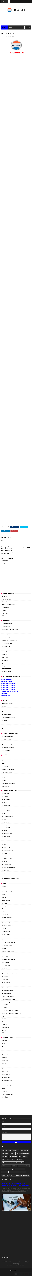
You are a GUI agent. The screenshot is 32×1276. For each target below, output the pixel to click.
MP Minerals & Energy (7, 850)
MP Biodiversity (6, 805)
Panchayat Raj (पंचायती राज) (9, 640)
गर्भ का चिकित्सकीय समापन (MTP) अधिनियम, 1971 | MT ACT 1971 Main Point (15, 1185)
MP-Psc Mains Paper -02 (8, 685)
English (4, 948)
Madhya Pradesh (6, 681)
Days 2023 (4, 1057)
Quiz (18, 36)
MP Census (5, 808)
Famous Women (6, 739)
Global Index (5, 979)
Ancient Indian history (7, 703)
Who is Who (5, 613)
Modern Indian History (7, 726)
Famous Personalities (7, 736)
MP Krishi (4, 844)
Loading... (16, 291)
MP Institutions (6, 836)
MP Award (4, 802)
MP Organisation (6, 856)
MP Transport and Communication (11, 878)
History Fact (5, 712)
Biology (4, 761)
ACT (3, 889)
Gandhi (4, 971)
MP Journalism (5, 842)
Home (4, 27)
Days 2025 (4, 596)
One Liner (4, 1007)
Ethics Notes (5, 1066)
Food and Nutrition (7, 772)
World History (5, 728)
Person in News (6, 750)
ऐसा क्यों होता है (5, 660)
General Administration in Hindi (10, 629)
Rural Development (7, 643)
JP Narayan (5, 1083)
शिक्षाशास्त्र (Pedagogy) (7, 671)
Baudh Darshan (6, 900)
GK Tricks (4, 968)
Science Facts (5, 652)
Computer (5, 920)
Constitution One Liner (8, 923)
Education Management (8, 942)
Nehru (3, 1088)
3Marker (4, 886)
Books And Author (6, 908)
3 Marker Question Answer (9, 691)
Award (3, 894)
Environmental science (8, 769)
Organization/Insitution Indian (10, 1010)
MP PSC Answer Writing (8, 858)
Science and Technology (8, 783)
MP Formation (5, 822)
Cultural (4, 706)
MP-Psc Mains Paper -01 (8, 683)
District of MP (5, 794)
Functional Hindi (6, 965)
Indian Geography (6, 1002)
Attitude (4, 1043)
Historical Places (6, 709)
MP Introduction (6, 839)
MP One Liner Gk (6, 637)
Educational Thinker (7, 945)
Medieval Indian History (8, 723)
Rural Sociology (6, 646)
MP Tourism (5, 875)
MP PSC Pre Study (6, 679)
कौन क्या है (4, 663)
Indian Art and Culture (8, 996)
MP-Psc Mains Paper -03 (8, 687)
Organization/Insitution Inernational (11, 1013)
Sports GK (4, 654)
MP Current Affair (6, 635)
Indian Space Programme (8, 775)
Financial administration (8, 959)
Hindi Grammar (6, 632)
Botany (4, 763)
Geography (5, 976)
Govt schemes (6, 982)
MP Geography (6, 825)
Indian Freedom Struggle (8, 717)
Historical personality (7, 745)
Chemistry (5, 766)
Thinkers (4, 610)
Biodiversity (5, 758)
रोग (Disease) (5, 666)
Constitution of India (7, 925)
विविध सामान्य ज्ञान (6, 616)
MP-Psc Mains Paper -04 (8, 689)
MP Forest (4, 819)
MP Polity (4, 861)
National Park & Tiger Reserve (9, 604)
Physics (4, 778)
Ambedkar (4, 1040)
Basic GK (4, 897)
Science (4, 649)
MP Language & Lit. (7, 847)
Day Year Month (6, 934)
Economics (5, 940)
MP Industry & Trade (7, 833)
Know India (5, 602)
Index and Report (6, 599)
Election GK (5, 1063)
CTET (3, 911)
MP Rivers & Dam (6, 864)
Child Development (7, 623)
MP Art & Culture (6, 799)
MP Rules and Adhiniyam (8, 867)
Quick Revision (5, 607)
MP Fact (4, 813)
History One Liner (6, 714)
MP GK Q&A (5, 796)
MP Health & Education (8, 827)
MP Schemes (5, 870)
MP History (4, 720)
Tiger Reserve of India (7, 1094)
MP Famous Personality (8, 747)
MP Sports (4, 873)
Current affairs (6, 626)
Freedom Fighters (6, 742)
